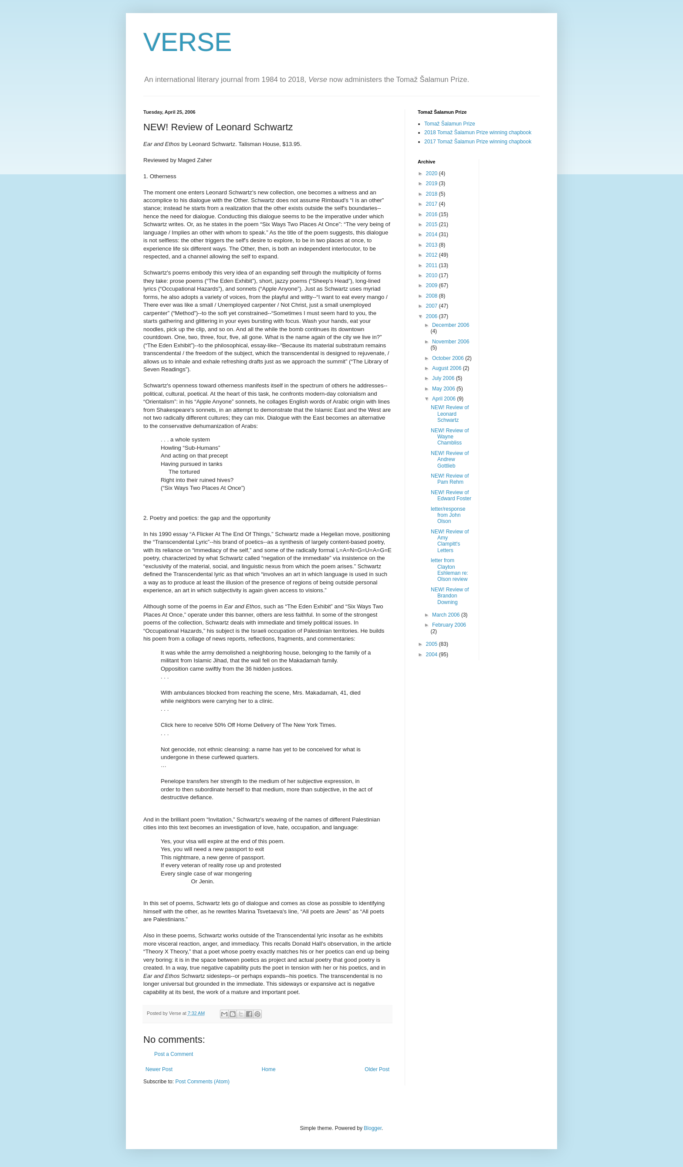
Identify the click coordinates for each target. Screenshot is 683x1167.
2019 (432, 183)
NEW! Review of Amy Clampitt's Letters (450, 541)
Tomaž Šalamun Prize (449, 124)
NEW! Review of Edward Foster (451, 495)
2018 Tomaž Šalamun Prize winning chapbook (477, 132)
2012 (432, 255)
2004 (432, 654)
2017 (432, 204)
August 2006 (447, 368)
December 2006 (450, 325)
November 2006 (450, 342)
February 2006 (449, 625)
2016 (432, 214)
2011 (432, 265)
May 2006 (444, 389)
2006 (432, 316)
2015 (432, 224)
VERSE (187, 42)
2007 (432, 306)
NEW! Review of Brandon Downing (450, 596)
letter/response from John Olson (448, 515)
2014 (432, 234)
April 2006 (444, 399)
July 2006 (444, 378)
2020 (432, 173)
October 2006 (448, 358)
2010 (432, 275)
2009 (432, 285)
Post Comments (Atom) (202, 1082)
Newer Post (158, 1069)
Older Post (377, 1069)
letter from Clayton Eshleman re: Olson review (449, 569)
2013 (432, 245)
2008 (432, 296)
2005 (432, 644)
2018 (432, 194)
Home (269, 1069)
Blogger (373, 1128)
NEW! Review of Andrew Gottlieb (450, 459)
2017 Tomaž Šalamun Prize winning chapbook (477, 142)
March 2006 (446, 615)
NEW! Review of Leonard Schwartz (450, 413)
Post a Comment (173, 1054)
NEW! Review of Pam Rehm (450, 479)
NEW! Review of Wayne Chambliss (450, 436)
